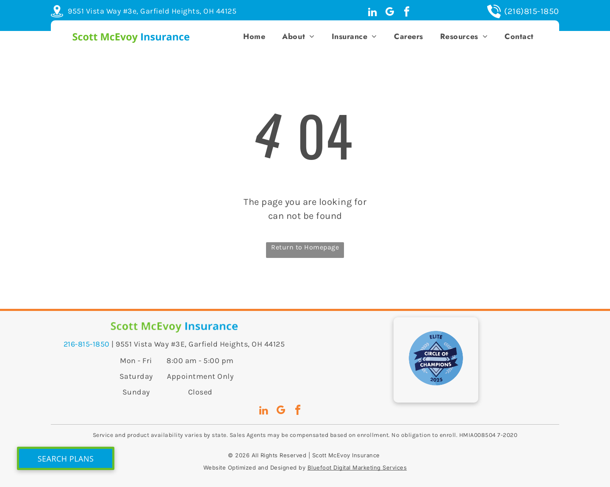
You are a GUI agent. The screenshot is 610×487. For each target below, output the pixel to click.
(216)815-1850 (531, 11)
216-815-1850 (87, 344)
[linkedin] (372, 13)
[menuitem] (254, 36)
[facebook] (406, 13)
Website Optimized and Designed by (254, 467)
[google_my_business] (389, 13)
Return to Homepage (305, 247)
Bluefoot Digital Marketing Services (357, 467)
